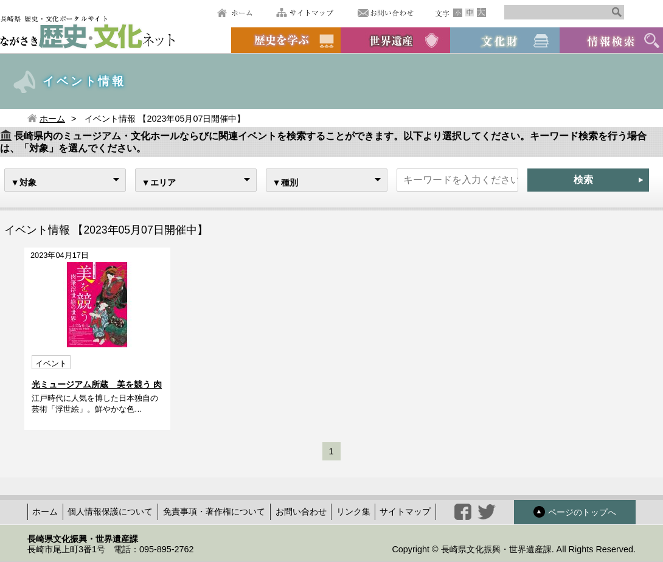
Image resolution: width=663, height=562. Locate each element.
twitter (486, 512)
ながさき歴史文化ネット (87, 31)
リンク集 (353, 511)
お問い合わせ (386, 12)
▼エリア (159, 182)
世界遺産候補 (395, 40)
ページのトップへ (574, 512)
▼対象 (23, 182)
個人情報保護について (110, 511)
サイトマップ (304, 12)
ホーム (234, 12)
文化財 (505, 40)
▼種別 (285, 182)
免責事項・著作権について (214, 511)
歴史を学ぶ (286, 40)
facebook (462, 512)
